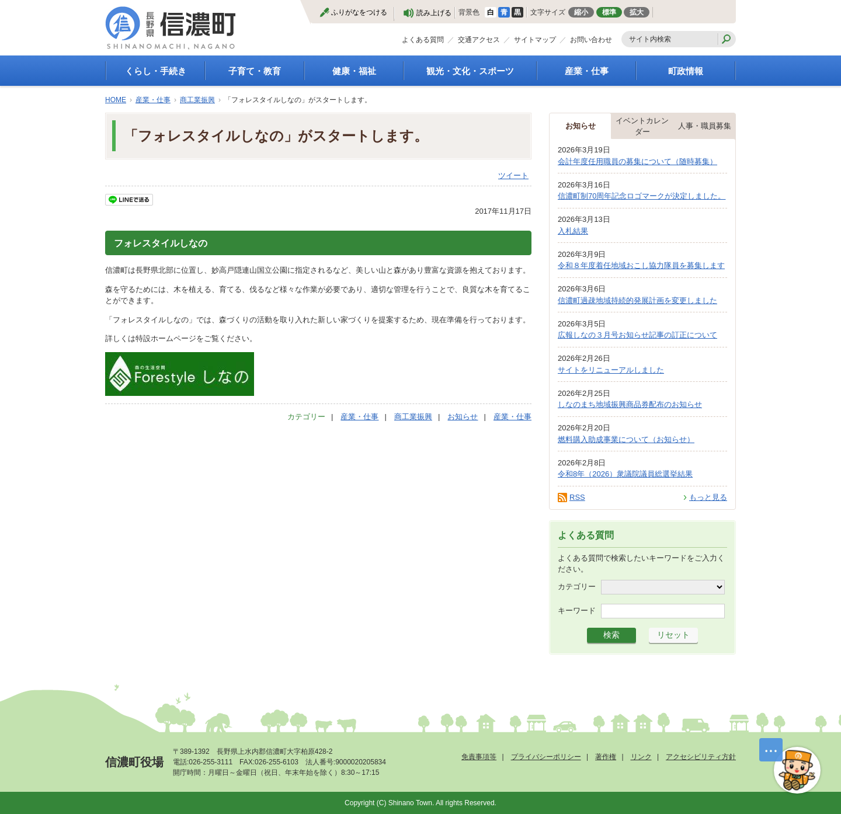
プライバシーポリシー (546, 757)
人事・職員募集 (704, 125)
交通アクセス (479, 40)
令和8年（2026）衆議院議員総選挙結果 (625, 473)
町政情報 (685, 71)
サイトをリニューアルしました (611, 370)
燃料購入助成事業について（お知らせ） (626, 439)
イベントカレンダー (642, 126)
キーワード (577, 610)
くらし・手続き (155, 71)
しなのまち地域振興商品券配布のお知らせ (630, 404)
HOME (115, 100)
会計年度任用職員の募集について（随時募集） (637, 161)
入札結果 (573, 231)
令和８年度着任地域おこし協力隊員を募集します (641, 265)
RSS (577, 497)
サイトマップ (535, 40)
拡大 (637, 12)
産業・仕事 (587, 71)
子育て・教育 (254, 71)
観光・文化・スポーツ (470, 71)
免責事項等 (478, 757)
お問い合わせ (591, 40)
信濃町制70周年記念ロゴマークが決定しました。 (641, 196)
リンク (641, 757)
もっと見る (708, 497)
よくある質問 (423, 40)
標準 (609, 12)
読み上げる (433, 13)
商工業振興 (197, 100)
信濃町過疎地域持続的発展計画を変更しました (637, 300)
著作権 (605, 757)
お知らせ (462, 416)
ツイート (513, 175)
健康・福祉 (354, 71)
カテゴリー (577, 586)
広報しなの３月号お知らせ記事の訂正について (637, 335)
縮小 (581, 12)
